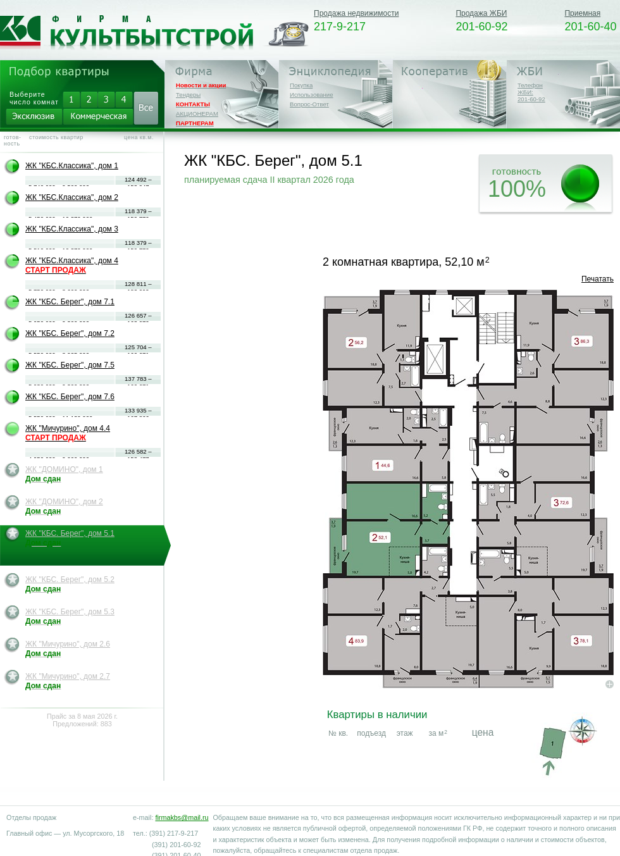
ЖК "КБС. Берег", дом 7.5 (70, 365)
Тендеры (188, 94)
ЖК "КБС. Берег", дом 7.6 (70, 396)
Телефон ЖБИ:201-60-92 (531, 92)
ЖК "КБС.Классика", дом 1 (71, 165)
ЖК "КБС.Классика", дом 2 (71, 197)
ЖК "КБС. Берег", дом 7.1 (70, 301)
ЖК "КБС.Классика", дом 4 (71, 265)
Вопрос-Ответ (309, 104)
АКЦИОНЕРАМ (197, 113)
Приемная (582, 13)
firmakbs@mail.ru (181, 817)
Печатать (597, 279)
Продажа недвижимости (356, 13)
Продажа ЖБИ (481, 13)
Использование (311, 94)
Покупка (301, 85)
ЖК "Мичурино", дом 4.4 (67, 433)
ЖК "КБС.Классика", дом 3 (71, 229)
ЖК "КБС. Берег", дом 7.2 (70, 333)
